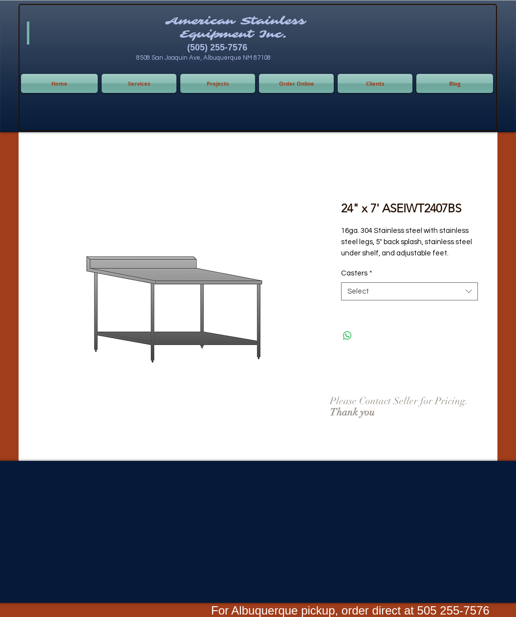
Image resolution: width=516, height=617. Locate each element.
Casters (356, 273)
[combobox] (409, 291)
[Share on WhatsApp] (347, 336)
